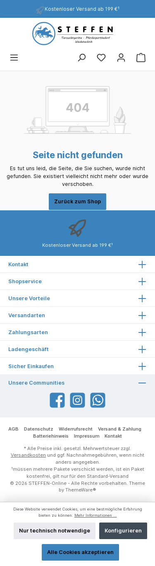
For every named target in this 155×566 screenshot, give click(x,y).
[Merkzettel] (101, 57)
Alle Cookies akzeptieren (80, 552)
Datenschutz (38, 429)
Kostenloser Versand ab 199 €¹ (82, 9)
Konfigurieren (123, 530)
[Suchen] (81, 57)
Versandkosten (28, 455)
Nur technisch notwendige (54, 530)
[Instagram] (77, 400)
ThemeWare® (80, 490)
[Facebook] (57, 400)
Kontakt (113, 436)
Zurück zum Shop (77, 201)
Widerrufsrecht (76, 429)
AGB (13, 429)
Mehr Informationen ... (95, 515)
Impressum (87, 436)
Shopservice (25, 281)
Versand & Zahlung (119, 429)
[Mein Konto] (121, 57)
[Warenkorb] (141, 57)
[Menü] (14, 57)
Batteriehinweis (51, 436)
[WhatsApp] (97, 400)
